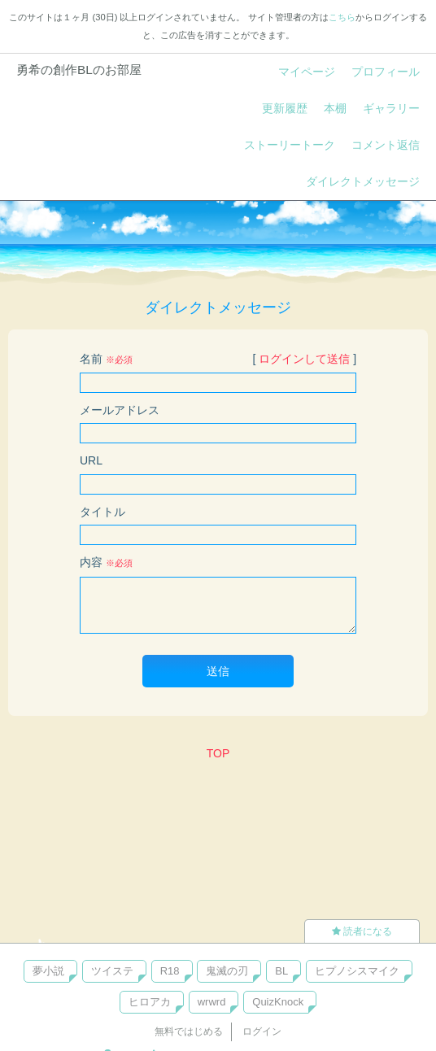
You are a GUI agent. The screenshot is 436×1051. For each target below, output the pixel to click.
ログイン (261, 1031)
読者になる (362, 931)
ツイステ (112, 971)
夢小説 (48, 971)
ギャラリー (391, 108)
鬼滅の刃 (227, 971)
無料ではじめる (189, 1031)
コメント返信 (385, 144)
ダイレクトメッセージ (363, 181)
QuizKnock (277, 1002)
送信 (218, 671)
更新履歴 (284, 108)
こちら (342, 17)
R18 (170, 971)
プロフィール (385, 71)
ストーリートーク (289, 144)
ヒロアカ (150, 1002)
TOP (218, 753)
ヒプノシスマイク (357, 971)
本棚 (335, 108)
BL (281, 971)
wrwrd (212, 1002)
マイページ (306, 71)
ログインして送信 (304, 358)
